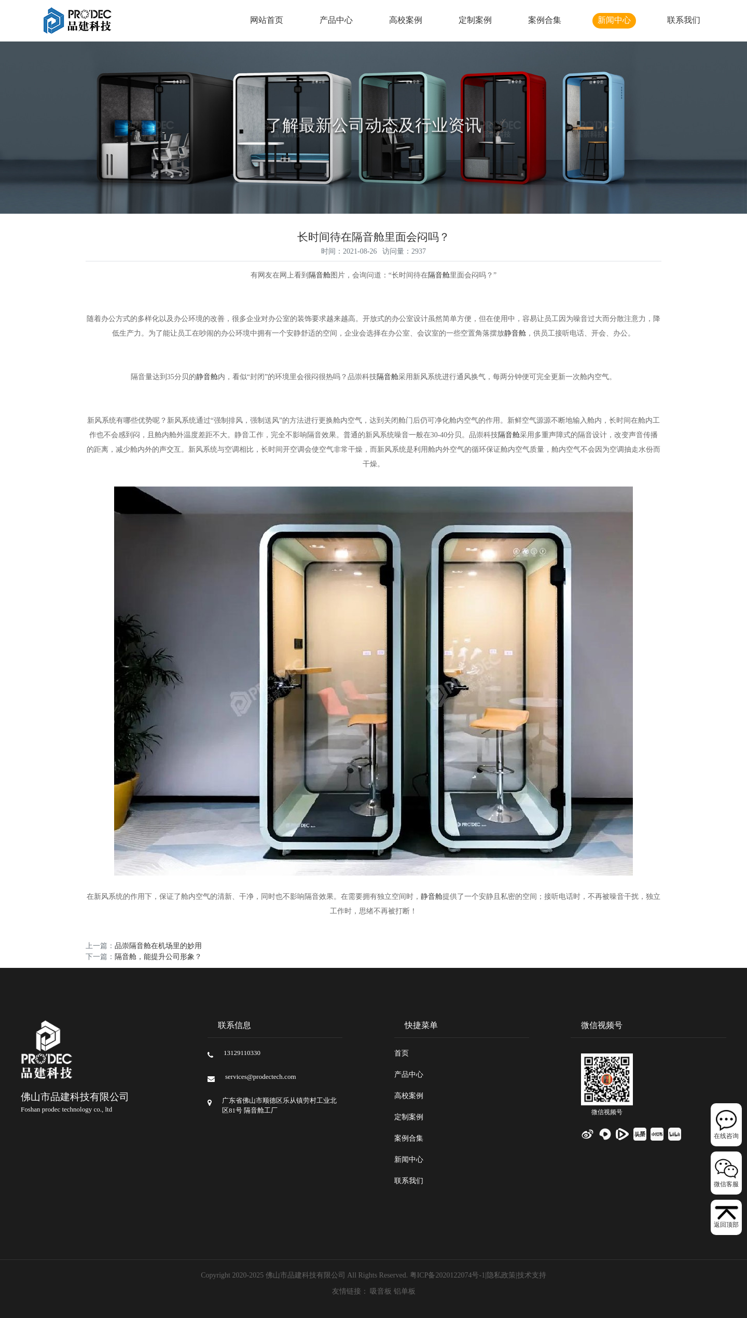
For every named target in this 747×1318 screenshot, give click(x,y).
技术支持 (531, 1276)
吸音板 (381, 1292)
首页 (401, 1054)
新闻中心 (614, 20)
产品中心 (336, 20)
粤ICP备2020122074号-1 (447, 1276)
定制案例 (475, 20)
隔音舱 (319, 276)
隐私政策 (501, 1276)
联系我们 (683, 20)
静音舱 (515, 334)
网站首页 (266, 20)
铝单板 (405, 1292)
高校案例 (405, 20)
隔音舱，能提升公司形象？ (158, 957)
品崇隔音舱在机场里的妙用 (158, 946)
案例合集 (544, 20)
